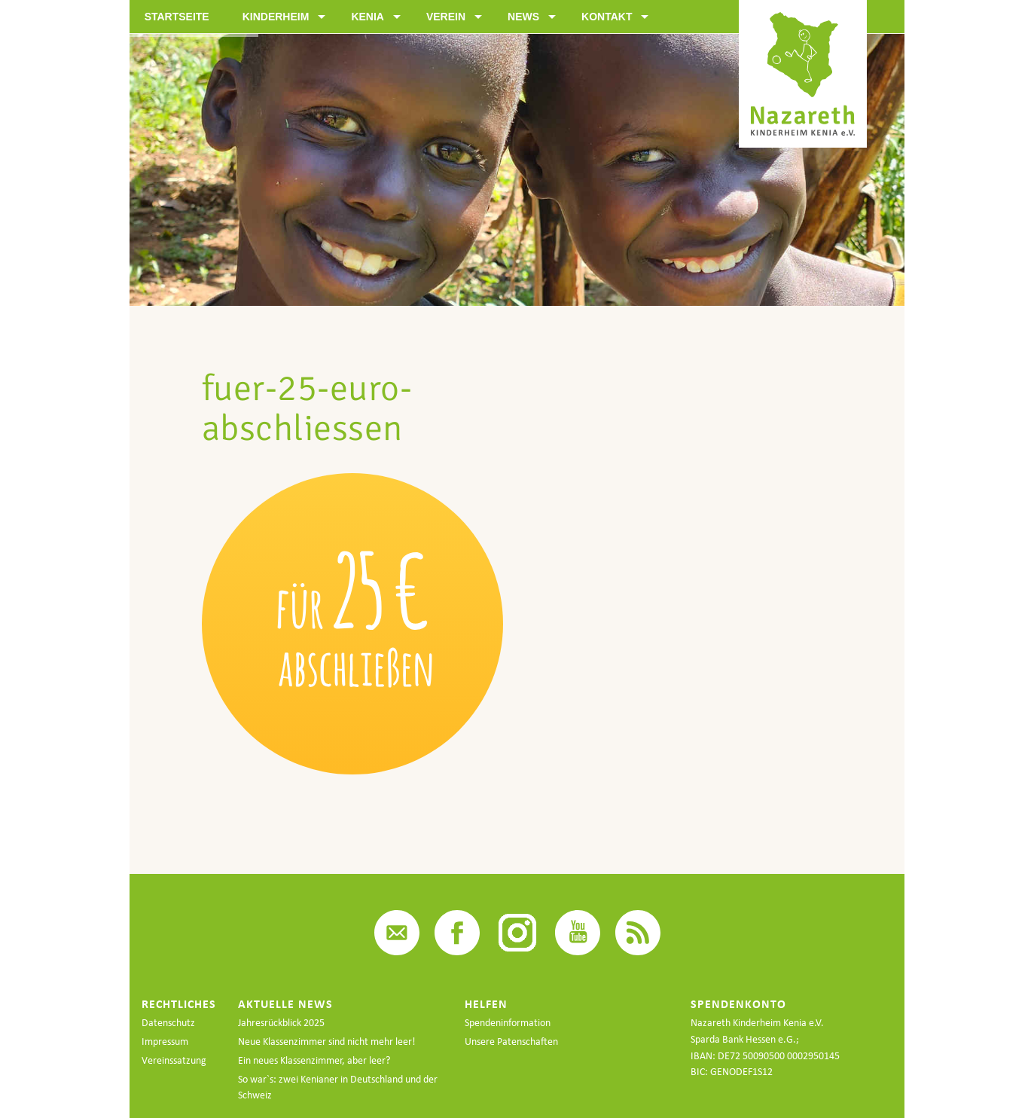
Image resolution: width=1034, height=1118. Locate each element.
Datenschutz (168, 1022)
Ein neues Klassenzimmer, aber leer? (314, 1060)
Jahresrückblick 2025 (281, 1022)
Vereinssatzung (174, 1060)
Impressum (165, 1041)
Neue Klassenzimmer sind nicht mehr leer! (327, 1041)
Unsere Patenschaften (511, 1041)
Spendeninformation (508, 1022)
